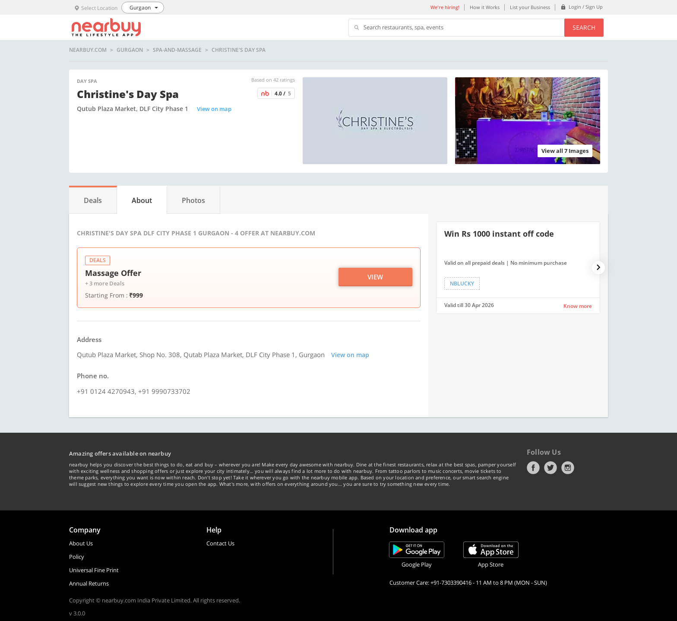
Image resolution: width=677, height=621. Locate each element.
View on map (214, 109)
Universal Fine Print (94, 570)
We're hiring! (444, 7)
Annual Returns (89, 583)
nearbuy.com (88, 50)
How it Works (485, 7)
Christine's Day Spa (239, 50)
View (375, 276)
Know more (577, 306)
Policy (76, 557)
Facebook (533, 467)
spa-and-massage (177, 50)
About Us (81, 543)
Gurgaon (130, 50)
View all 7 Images (564, 151)
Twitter (550, 467)
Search (584, 27)
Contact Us (220, 543)
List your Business (530, 7)
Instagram (567, 467)
